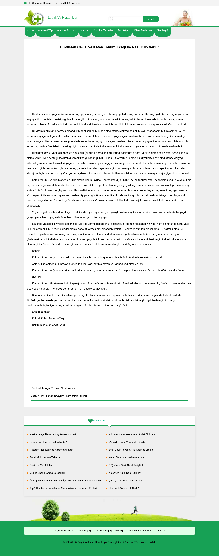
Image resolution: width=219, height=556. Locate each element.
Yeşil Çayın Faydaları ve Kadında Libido (131, 449)
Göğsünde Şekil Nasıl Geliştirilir (126, 465)
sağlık (63, 3)
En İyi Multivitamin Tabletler (45, 457)
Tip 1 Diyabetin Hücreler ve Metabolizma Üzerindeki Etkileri (63, 488)
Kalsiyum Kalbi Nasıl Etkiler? (125, 472)
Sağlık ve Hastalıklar (43, 3)
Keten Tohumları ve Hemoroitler (127, 457)
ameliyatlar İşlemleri (140, 530)
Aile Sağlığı (163, 30)
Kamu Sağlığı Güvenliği (110, 530)
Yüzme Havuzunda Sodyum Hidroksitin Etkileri (59, 396)
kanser (85, 30)
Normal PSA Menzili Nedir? (124, 488)
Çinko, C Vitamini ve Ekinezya (125, 480)
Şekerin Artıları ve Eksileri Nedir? (48, 442)
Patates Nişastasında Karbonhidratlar (51, 449)
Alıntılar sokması (66, 30)
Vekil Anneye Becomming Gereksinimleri (53, 434)
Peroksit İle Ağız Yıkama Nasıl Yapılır (53, 388)
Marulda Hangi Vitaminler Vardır (127, 442)
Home (30, 30)
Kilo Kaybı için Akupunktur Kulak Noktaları (132, 434)
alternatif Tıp (45, 30)
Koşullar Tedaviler (103, 30)
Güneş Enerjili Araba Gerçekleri (47, 472)
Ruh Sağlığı (85, 530)
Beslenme (74, 3)
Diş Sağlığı (124, 30)
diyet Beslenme (143, 30)
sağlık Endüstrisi (63, 530)
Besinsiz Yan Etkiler (41, 465)
